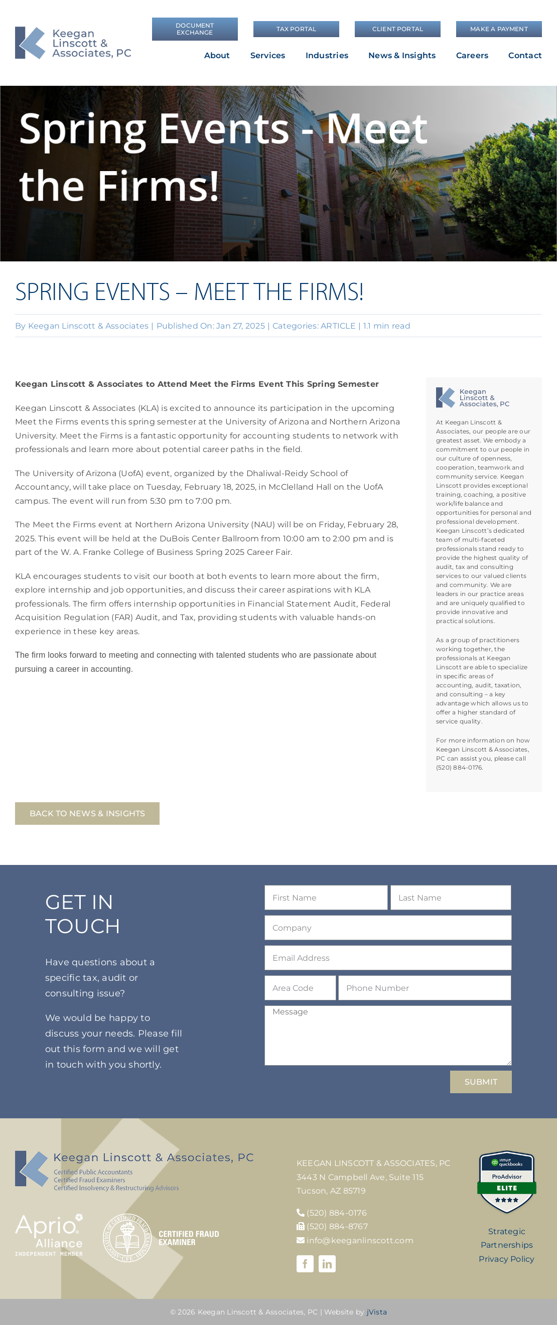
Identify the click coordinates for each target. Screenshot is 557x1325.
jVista (377, 1311)
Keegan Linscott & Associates (88, 326)
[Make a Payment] (499, 29)
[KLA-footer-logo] (134, 1154)
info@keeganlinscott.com (355, 1240)
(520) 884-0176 (336, 1213)
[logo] (73, 30)
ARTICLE (338, 326)
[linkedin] (327, 1263)
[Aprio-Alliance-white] (49, 1217)
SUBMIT (481, 1082)
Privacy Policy (506, 1259)
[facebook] (305, 1263)
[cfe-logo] (161, 1217)
